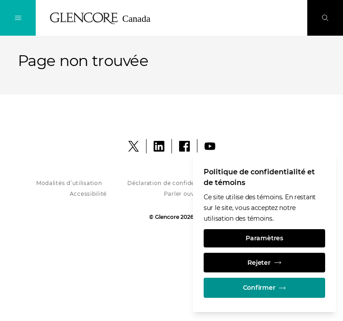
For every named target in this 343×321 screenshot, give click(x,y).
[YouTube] (210, 146)
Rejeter (264, 262)
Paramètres (264, 237)
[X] (133, 146)
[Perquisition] (325, 18)
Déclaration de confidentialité (171, 183)
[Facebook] (184, 146)
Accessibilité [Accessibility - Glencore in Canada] (88, 193)
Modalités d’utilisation (69, 183)
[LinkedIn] (159, 146)
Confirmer (264, 288)
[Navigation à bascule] (18, 18)
